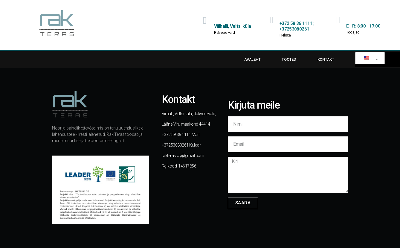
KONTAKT (325, 59)
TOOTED (289, 59)
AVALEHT (252, 59)
